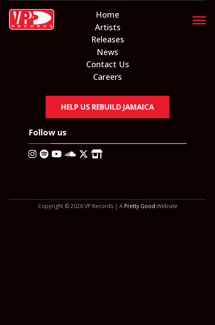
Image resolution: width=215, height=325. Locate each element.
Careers (107, 76)
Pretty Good (139, 206)
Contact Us (107, 64)
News (107, 51)
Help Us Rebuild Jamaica (107, 107)
